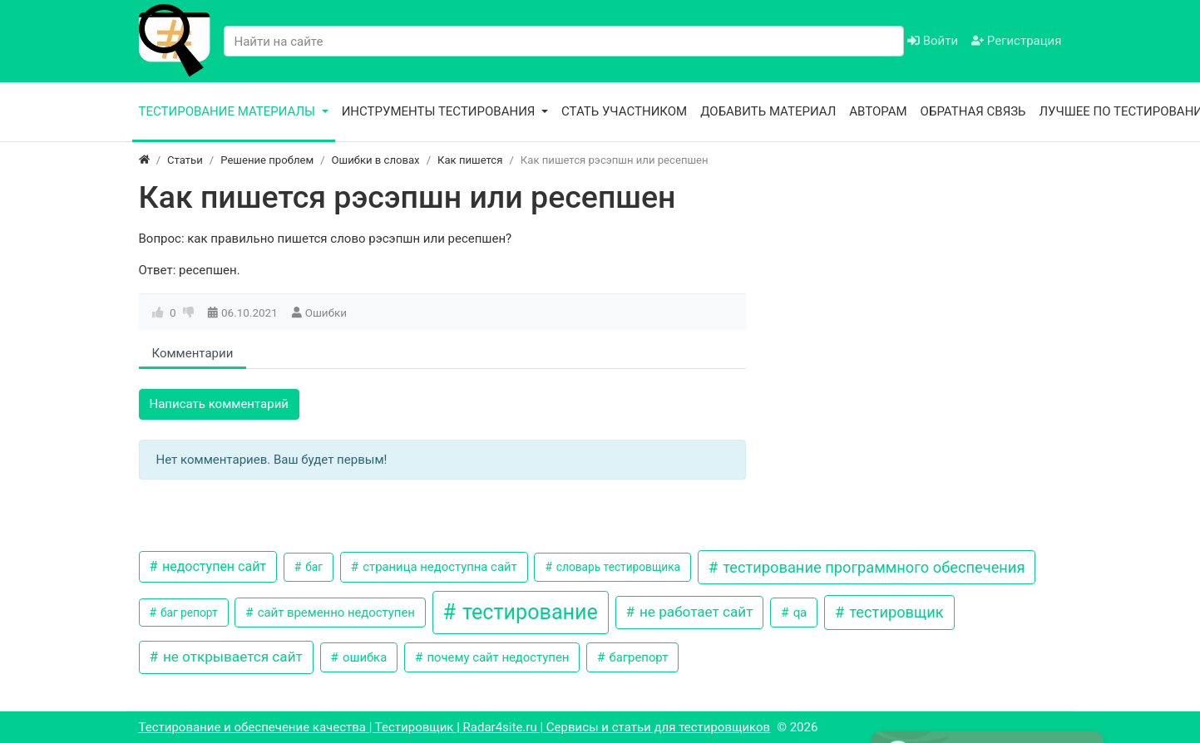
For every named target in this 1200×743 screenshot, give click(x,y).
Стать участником (624, 111)
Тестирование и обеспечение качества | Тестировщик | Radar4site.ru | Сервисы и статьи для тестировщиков (455, 727)
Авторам (877, 111)
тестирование (527, 612)
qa (798, 612)
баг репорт (188, 612)
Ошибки (326, 312)
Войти (932, 40)
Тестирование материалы (229, 111)
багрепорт (637, 657)
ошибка (363, 657)
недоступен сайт (212, 566)
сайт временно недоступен (334, 612)
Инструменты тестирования (440, 111)
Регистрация (1016, 40)
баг (313, 566)
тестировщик (895, 612)
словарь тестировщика (616, 566)
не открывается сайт (231, 656)
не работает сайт (694, 611)
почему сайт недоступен (497, 657)
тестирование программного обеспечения (872, 567)
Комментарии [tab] (193, 353)
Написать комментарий (219, 403)
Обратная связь (973, 111)
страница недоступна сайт (438, 566)
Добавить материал (768, 111)
